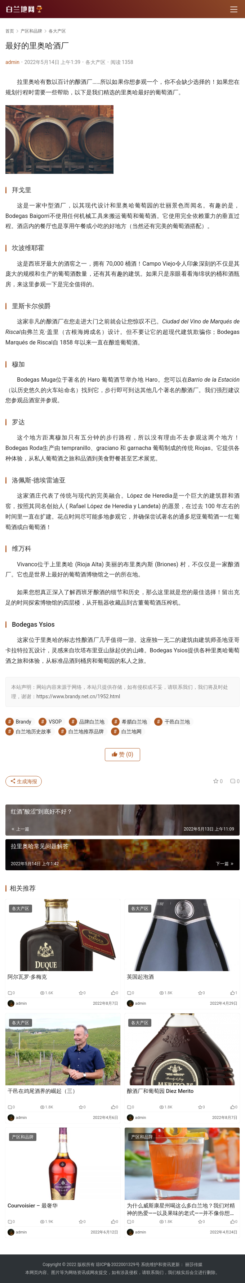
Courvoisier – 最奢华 (33, 1205)
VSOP (55, 722)
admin (12, 62)
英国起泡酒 (140, 977)
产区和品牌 (23, 1137)
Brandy (23, 722)
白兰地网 (131, 731)
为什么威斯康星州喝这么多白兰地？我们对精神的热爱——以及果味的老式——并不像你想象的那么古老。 (181, 1209)
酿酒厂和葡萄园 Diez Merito (160, 1091)
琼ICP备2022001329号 (118, 1264)
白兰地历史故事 (33, 731)
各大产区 (95, 62)
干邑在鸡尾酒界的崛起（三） (43, 1091)
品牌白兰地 (91, 722)
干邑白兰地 (177, 722)
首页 (9, 31)
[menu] (233, 9)
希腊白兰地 (134, 722)
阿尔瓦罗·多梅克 (27, 977)
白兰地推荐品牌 (86, 731)
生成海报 (23, 781)
